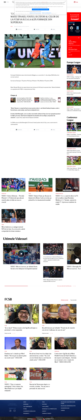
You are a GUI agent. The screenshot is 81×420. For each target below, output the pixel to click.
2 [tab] (71, 37)
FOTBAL (25, 408)
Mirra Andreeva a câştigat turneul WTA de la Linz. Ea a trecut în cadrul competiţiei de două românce (13, 229)
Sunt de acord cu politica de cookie (40, 9)
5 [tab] (75, 37)
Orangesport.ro (59, 193)
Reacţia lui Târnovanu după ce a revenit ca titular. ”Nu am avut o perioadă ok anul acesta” (40, 386)
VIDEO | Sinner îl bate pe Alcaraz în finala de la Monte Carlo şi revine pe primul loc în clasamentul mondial (40, 198)
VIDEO (24, 402)
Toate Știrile (45, 406)
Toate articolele (73, 300)
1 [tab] (70, 37)
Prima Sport (31, 419)
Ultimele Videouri (15, 238)
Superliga (4, 193)
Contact (44, 411)
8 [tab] (78, 37)
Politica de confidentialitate (46, 12)
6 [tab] (76, 37)
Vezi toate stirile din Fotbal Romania (66, 286)
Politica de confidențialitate (68, 405)
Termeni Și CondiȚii (46, 413)
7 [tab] (77, 37)
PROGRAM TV (26, 413)
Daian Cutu (21, 26)
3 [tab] (72, 37)
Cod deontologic (65, 408)
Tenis (30, 193)
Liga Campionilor (27, 406)
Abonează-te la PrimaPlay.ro (49, 408)
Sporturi (44, 404)
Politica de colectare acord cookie (35, 12)
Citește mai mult (10, 333)
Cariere (63, 410)
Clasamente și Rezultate (29, 411)
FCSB (11, 26)
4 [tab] (74, 37)
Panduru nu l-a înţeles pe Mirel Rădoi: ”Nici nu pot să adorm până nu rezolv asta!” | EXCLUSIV (15, 356)
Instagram (15, 411)
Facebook (10, 411)
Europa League (70, 75)
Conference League (71, 132)
